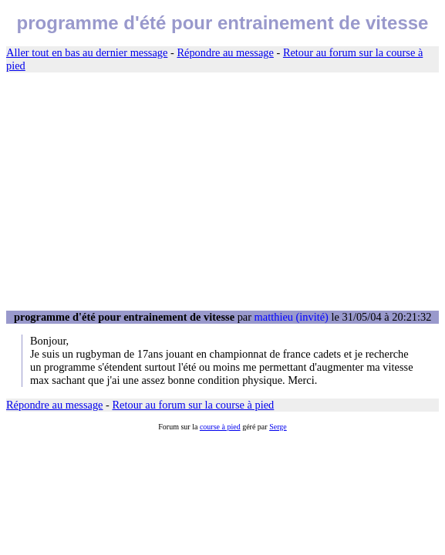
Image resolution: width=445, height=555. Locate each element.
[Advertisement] (222, 192)
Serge (278, 426)
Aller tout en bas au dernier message (86, 52)
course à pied (220, 426)
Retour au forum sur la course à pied (194, 405)
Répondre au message (225, 52)
